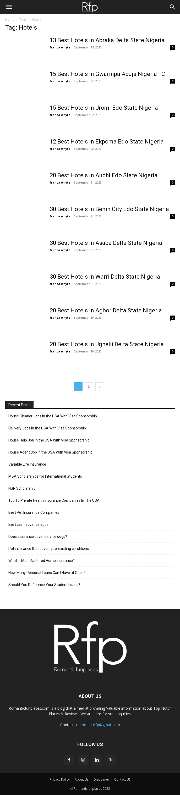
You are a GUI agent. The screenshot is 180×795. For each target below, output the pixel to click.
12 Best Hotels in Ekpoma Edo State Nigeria (107, 141)
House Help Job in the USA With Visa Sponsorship (49, 440)
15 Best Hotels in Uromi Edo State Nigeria (104, 107)
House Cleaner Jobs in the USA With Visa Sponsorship (52, 416)
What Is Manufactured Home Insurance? (41, 561)
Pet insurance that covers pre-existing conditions (48, 548)
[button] (9, 7)
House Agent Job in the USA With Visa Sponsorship (50, 452)
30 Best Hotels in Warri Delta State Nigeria (105, 276)
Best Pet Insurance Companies (33, 512)
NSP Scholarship (22, 488)
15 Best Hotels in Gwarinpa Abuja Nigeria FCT (109, 74)
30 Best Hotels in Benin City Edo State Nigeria (109, 209)
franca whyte (60, 47)
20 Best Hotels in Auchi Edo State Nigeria (103, 175)
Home (9, 19)
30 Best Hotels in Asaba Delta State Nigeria (106, 243)
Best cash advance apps (28, 524)
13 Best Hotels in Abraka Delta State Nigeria (107, 40)
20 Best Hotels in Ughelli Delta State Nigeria (107, 344)
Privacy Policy (60, 779)
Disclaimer (101, 779)
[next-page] (99, 386)
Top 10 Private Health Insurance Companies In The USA (54, 500)
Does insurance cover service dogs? (37, 536)
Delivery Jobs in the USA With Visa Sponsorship (47, 428)
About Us (82, 779)
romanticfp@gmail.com (100, 724)
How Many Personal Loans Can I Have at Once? (46, 573)
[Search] (172, 7)
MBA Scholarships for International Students (45, 476)
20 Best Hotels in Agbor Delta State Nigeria (106, 310)
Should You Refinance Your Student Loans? (44, 585)
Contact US (122, 779)
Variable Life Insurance (27, 464)
